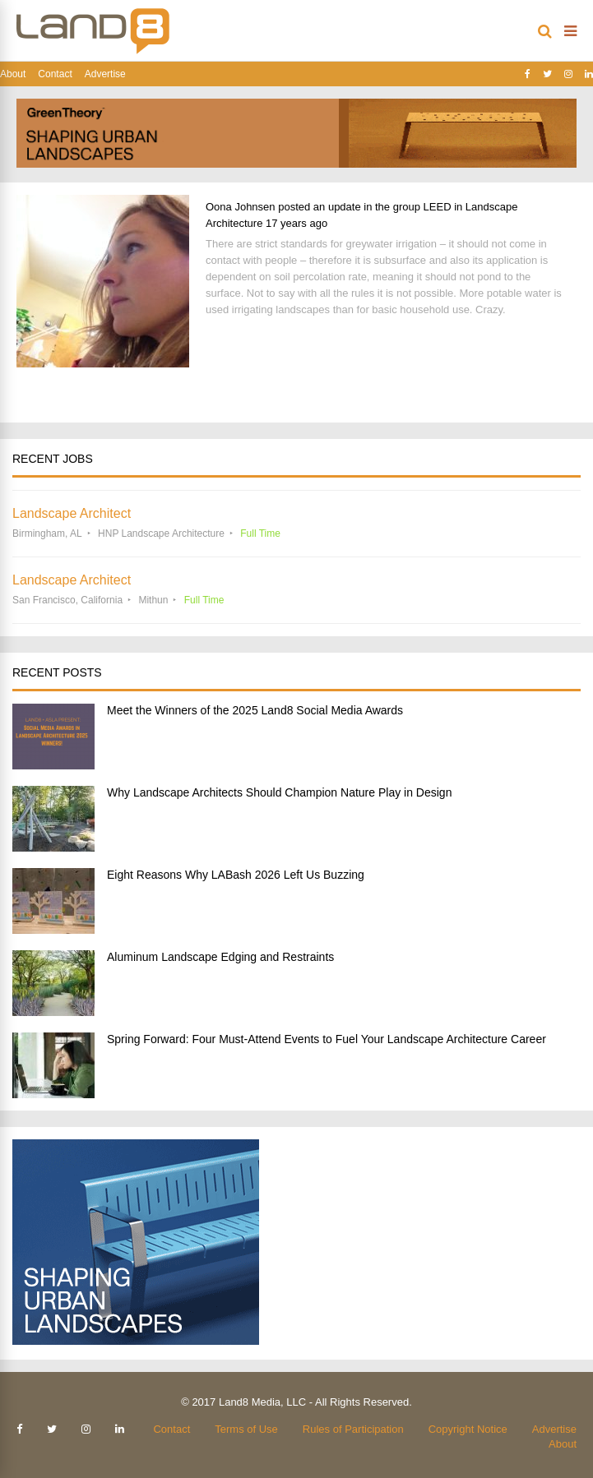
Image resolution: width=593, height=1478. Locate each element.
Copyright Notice (468, 1429)
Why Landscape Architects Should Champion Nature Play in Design (279, 792)
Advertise (105, 74)
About (12, 74)
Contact (55, 74)
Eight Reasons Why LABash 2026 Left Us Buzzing (235, 874)
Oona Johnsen (241, 207)
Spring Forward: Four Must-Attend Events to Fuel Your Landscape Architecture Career (326, 1039)
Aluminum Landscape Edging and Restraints (220, 956)
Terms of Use (246, 1429)
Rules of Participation (353, 1429)
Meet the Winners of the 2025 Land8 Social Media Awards (255, 710)
